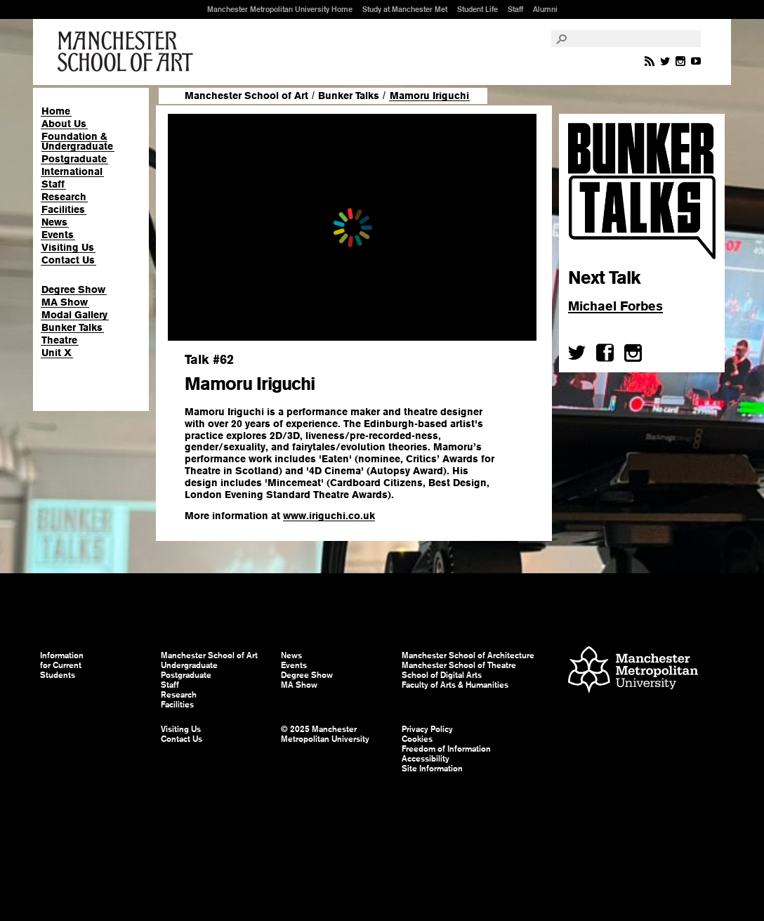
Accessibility (425, 759)
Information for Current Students (62, 665)
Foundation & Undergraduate (77, 141)
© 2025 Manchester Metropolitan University (325, 734)
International (72, 171)
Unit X (56, 352)
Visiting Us (67, 247)
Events (57, 234)
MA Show (64, 302)
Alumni (545, 9)
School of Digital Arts (442, 675)
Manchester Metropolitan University (633, 671)
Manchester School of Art (128, 52)
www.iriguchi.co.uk (329, 515)
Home (55, 111)
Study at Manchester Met (404, 9)
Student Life (477, 9)
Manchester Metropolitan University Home (280, 9)
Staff (515, 9)
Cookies (417, 739)
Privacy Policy (427, 729)
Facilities (63, 209)
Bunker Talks (72, 327)
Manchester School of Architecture (468, 655)
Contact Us (68, 260)
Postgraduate (74, 158)
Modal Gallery (74, 314)
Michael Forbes (615, 306)
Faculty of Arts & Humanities (455, 685)
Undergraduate (189, 665)
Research (63, 196)
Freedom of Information (446, 749)
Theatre (59, 340)
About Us (63, 123)
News (54, 222)
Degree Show (73, 289)
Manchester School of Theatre (459, 665)
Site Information (432, 768)
